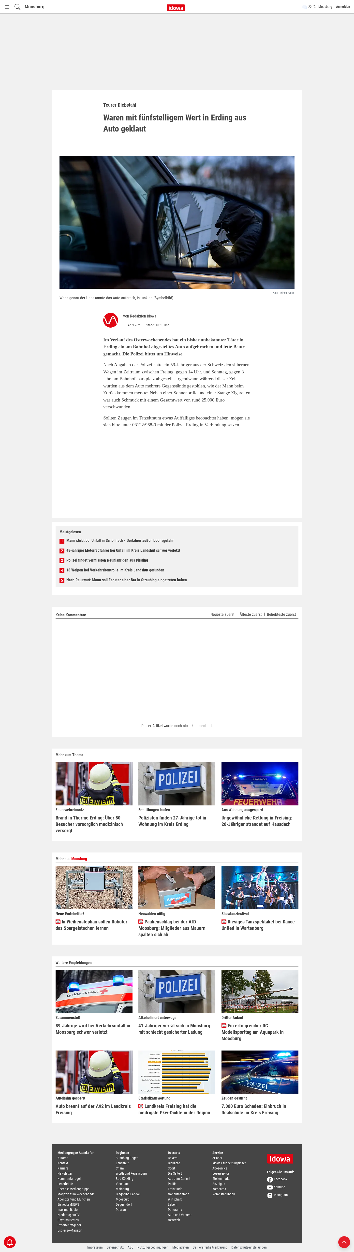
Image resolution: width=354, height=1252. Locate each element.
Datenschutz (115, 1247)
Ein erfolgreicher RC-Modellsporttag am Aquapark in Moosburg (252, 1032)
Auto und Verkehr (180, 1215)
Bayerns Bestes (68, 1220)
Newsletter (65, 1173)
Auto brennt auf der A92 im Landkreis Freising (93, 1109)
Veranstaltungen (223, 1194)
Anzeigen (218, 1184)
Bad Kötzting (124, 1179)
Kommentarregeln (70, 1179)
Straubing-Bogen (127, 1158)
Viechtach (122, 1184)
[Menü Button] (7, 6)
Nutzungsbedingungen (152, 1247)
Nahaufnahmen (178, 1194)
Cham (120, 1168)
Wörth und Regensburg (131, 1173)
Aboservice (219, 1168)
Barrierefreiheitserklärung (210, 1247)
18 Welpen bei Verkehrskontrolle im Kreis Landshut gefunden (115, 570)
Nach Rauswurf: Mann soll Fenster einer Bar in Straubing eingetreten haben (126, 580)
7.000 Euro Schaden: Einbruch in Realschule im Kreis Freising (253, 1109)
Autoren (63, 1158)
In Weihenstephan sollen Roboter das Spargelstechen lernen (91, 925)
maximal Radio (68, 1210)
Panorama (175, 1210)
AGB (130, 1247)
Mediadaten (180, 1247)
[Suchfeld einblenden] (17, 6)
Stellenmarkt (221, 1179)
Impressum (95, 1247)
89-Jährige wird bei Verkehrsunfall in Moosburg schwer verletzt (93, 1029)
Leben (172, 1204)
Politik (172, 1184)
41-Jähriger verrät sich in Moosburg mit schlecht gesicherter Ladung (174, 1029)
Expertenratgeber (69, 1225)
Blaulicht (174, 1163)
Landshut (122, 1163)
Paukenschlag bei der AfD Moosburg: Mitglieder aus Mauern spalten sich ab (172, 928)
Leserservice (221, 1173)
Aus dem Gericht (179, 1179)
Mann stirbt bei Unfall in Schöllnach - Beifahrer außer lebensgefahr (120, 540)
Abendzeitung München (74, 1199)
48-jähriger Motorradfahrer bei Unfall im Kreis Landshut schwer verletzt (123, 550)
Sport (171, 1168)
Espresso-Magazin (70, 1230)
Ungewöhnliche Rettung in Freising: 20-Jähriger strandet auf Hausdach (256, 821)
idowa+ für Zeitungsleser (229, 1163)
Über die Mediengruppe (73, 1189)
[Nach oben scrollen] (344, 1241)
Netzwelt (174, 1220)
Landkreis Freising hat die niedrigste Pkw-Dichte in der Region (174, 1109)
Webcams (219, 1189)
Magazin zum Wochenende (76, 1194)
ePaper (217, 1158)
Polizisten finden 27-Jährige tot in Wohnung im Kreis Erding (172, 821)
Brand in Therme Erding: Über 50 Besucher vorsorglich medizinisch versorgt (89, 824)
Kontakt (63, 1163)
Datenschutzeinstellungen (249, 1247)
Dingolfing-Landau (128, 1194)
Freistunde (175, 1189)
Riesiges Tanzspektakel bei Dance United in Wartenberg (258, 925)
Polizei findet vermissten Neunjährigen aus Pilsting (107, 560)
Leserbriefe (65, 1184)
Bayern (172, 1158)
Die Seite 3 (175, 1173)
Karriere (63, 1168)
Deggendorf (124, 1204)
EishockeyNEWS (68, 1204)
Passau (121, 1210)
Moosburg (34, 7)
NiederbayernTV (69, 1215)
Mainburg (122, 1189)
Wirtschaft (175, 1199)
